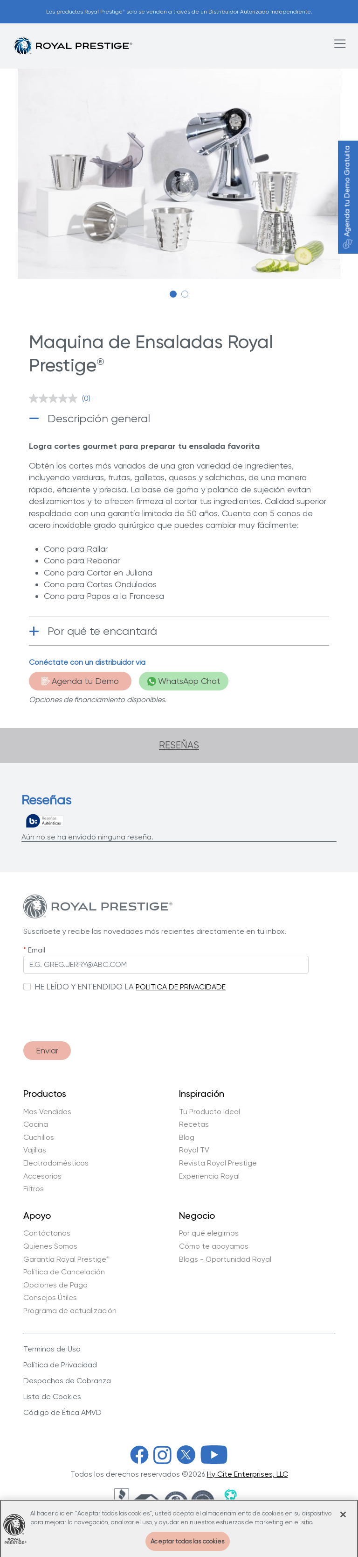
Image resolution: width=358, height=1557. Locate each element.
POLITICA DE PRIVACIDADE (181, 986)
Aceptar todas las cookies (187, 1546)
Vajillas (34, 1150)
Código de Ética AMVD (62, 1412)
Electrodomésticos (56, 1163)
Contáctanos (46, 1233)
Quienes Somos (50, 1246)
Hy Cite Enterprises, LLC (247, 1474)
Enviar (47, 1050)
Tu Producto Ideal (209, 1112)
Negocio (197, 1216)
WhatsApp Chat (183, 681)
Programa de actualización (70, 1311)
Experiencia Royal (209, 1176)
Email (36, 950)
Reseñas (179, 745)
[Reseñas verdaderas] (44, 821)
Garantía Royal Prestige (66, 1259)
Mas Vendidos (47, 1112)
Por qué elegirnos (209, 1233)
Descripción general (99, 418)
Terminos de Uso (52, 1348)
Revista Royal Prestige (218, 1163)
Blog (186, 1137)
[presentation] (94, 1012)
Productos (44, 1094)
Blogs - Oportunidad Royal (225, 1259)
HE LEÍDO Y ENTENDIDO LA (84, 986)
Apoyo (37, 1216)
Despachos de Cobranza (67, 1380)
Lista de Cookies (52, 1396)
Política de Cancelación (64, 1272)
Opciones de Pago (55, 1285)
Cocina (35, 1124)
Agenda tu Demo (80, 681)
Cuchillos (38, 1137)
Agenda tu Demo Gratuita (347, 197)
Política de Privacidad (60, 1364)
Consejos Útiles (50, 1298)
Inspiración (201, 1094)
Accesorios (42, 1176)
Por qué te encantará (102, 631)
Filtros (33, 1189)
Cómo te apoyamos (213, 1246)
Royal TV (194, 1150)
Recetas (194, 1124)
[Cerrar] (343, 1520)
